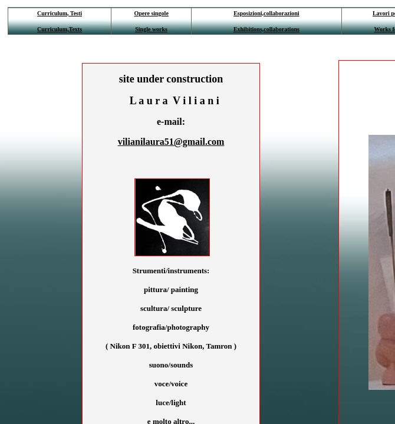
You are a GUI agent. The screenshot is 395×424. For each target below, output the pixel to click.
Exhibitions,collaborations (266, 29)
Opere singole (151, 13)
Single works (151, 29)
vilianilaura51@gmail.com (171, 142)
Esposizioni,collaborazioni (266, 13)
